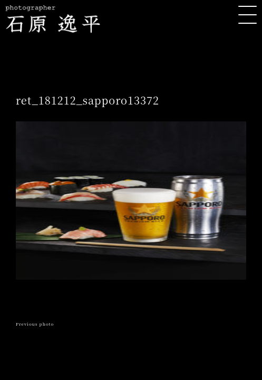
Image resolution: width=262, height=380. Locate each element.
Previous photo (35, 324)
